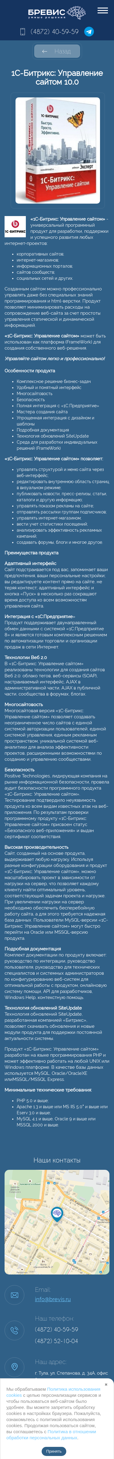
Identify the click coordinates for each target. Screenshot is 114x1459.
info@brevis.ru (53, 1299)
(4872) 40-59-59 (54, 31)
